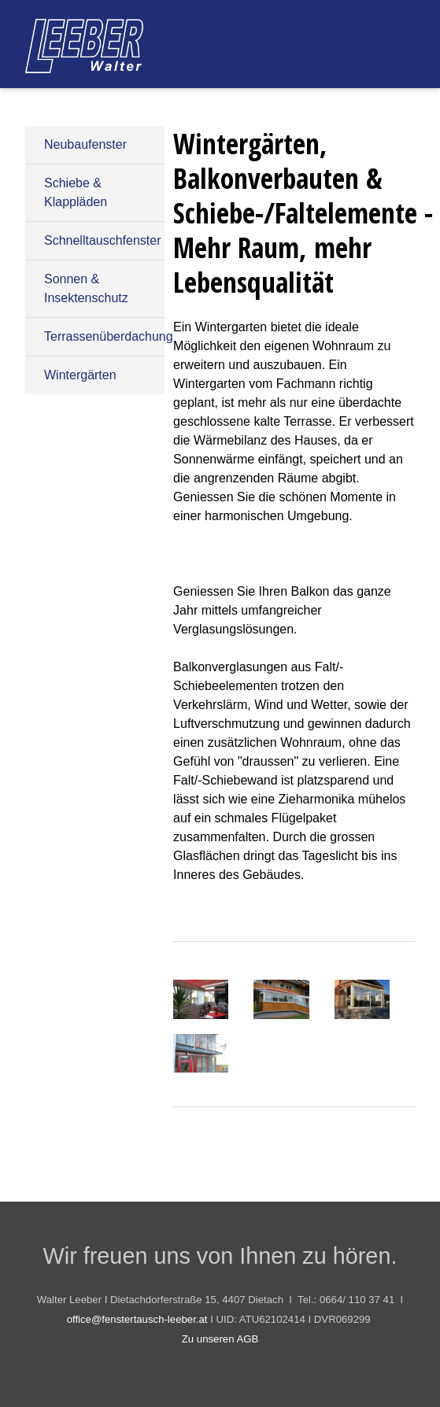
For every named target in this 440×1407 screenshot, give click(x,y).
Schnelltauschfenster (102, 240)
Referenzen (306, 102)
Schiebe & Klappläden (75, 192)
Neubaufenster (85, 144)
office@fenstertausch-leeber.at (137, 1319)
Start (116, 102)
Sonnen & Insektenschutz (86, 288)
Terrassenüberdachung (104, 336)
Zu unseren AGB (220, 1339)
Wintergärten (80, 375)
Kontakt (391, 102)
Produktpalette (201, 102)
